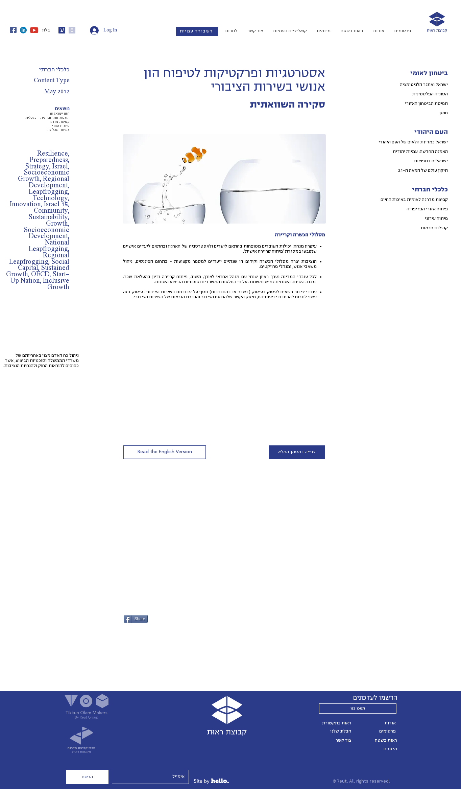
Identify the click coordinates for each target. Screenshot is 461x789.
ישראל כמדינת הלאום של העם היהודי (413, 142)
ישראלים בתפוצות (431, 161)
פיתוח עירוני (436, 218)
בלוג (46, 30)
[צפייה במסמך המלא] (297, 452)
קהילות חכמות (434, 228)
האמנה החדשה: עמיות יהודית (420, 151)
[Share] (136, 619)
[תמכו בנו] (357, 708)
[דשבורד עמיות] (197, 31)
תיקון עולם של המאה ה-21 (423, 170)
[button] (164, 452)
